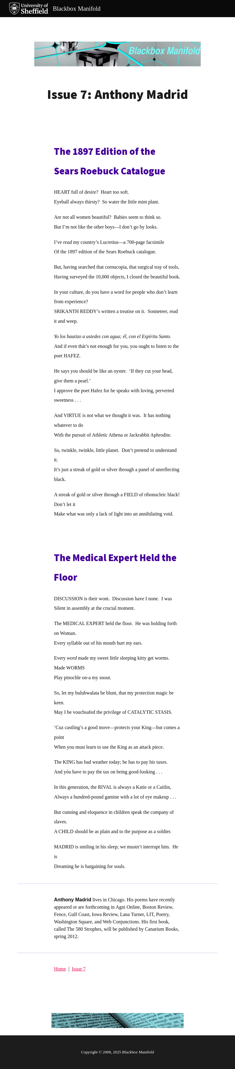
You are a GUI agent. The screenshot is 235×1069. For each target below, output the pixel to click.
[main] (117, 94)
